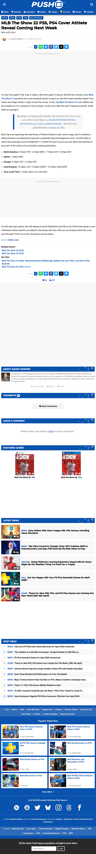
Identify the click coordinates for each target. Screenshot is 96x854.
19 (16, 537)
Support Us (47, 709)
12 (16, 568)
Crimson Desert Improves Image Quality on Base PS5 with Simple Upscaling (45, 669)
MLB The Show (36, 18)
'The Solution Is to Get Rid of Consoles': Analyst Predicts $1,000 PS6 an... (44, 652)
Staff (22, 709)
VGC (38, 833)
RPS (71, 833)
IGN (89, 829)
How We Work (33, 709)
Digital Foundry (62, 829)
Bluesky (50, 387)
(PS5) (13, 253)
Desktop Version (67, 714)
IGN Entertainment (38, 819)
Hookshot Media (16, 819)
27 (53, 280)
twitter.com (13, 240)
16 (16, 584)
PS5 (19, 18)
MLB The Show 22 (68, 102)
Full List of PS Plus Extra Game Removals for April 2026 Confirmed (41, 646)
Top (6, 709)
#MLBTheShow (69, 120)
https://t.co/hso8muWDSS (51, 120)
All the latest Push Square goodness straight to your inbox (48, 843)
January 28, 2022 (57, 127)
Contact (58, 709)
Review (16, 267)
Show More (48, 792)
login (50, 431)
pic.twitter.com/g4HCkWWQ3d (47, 123)
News (4, 18)
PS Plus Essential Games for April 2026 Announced (34, 657)
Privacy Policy (71, 709)
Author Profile (37, 387)
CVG (64, 833)
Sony (12, 18)
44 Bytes (59, 819)
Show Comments (48, 406)
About (14, 709)
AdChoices (68, 819)
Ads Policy (26, 714)
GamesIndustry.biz (51, 833)
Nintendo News (78, 829)
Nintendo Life (18, 829)
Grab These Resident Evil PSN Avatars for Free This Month (37, 674)
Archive (37, 714)
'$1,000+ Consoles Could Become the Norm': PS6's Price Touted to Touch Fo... (46, 691)
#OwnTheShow (26, 123)
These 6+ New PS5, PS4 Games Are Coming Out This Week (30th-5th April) (45, 663)
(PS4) (13, 250)
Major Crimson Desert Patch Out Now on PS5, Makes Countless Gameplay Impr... (47, 680)
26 (15, 552)
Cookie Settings (50, 714)
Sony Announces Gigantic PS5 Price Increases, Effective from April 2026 (44, 696)
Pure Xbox (31, 829)
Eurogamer (29, 833)
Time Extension (45, 829)
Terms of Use (86, 709)
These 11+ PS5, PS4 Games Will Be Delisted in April (34, 685)
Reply (60, 387)
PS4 (25, 18)
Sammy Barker (16, 39)
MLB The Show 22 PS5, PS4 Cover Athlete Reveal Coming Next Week (44, 25)
